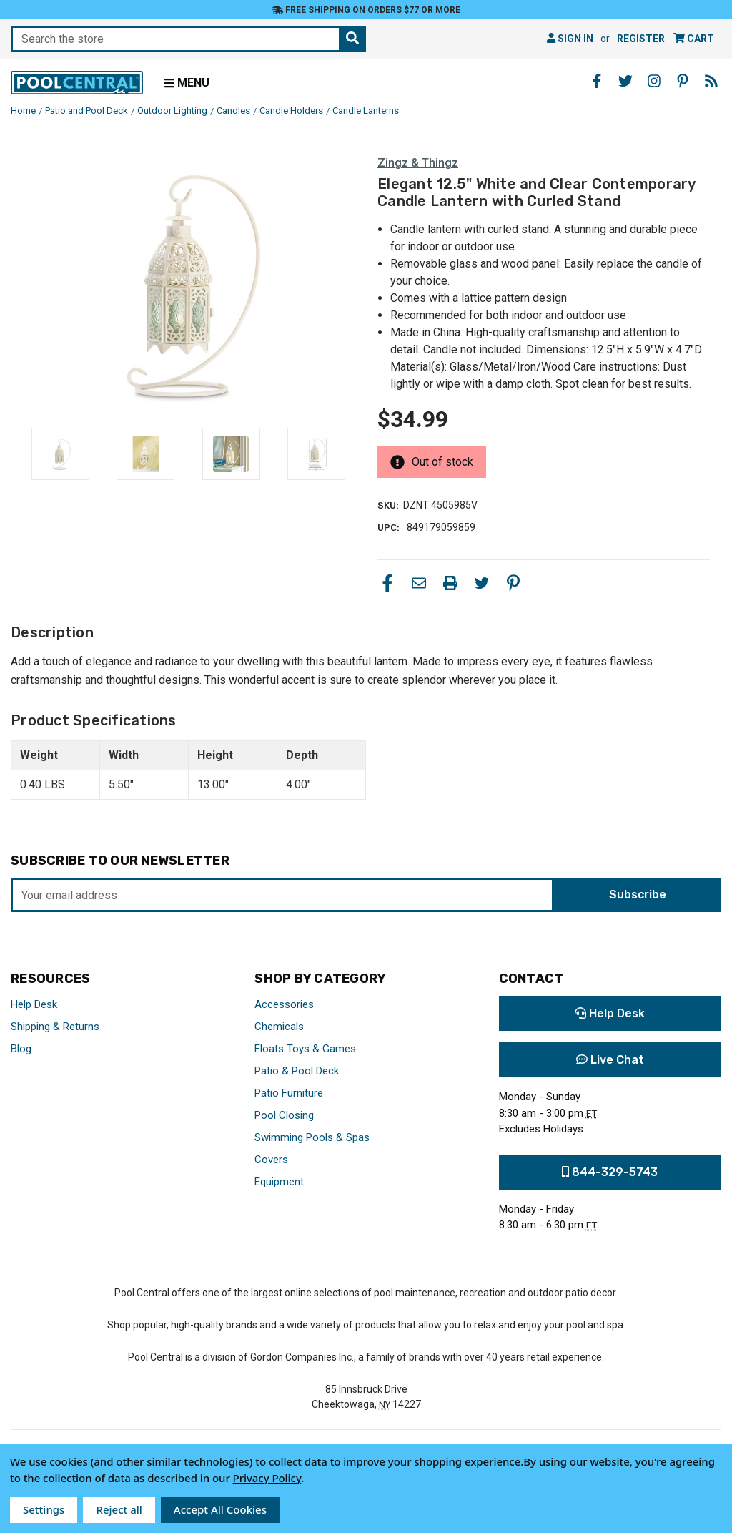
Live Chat (610, 1060)
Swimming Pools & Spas (312, 1137)
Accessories (284, 1004)
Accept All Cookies (220, 1509)
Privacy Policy (267, 1478)
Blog (21, 1048)
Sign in (570, 38)
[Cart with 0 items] (693, 39)
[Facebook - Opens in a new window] (597, 81)
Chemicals (279, 1026)
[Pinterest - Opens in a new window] (683, 81)
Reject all (119, 1509)
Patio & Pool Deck (296, 1070)
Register (641, 38)
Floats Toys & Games (305, 1048)
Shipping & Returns (55, 1026)
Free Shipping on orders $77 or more (366, 10)
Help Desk (34, 1004)
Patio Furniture (288, 1093)
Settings (43, 1509)
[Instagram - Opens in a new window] (654, 81)
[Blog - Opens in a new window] (711, 81)
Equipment (279, 1181)
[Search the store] (352, 39)
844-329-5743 (610, 1172)
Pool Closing (284, 1115)
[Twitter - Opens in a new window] (625, 81)
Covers (271, 1159)
